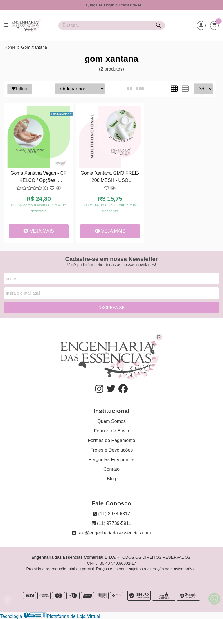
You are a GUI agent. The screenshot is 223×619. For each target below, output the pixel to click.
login (111, 5)
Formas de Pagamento (111, 440)
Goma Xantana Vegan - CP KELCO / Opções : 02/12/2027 (38, 177)
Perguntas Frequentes (111, 459)
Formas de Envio (111, 430)
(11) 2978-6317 (111, 513)
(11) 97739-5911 (112, 523)
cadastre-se (131, 5)
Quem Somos (111, 421)
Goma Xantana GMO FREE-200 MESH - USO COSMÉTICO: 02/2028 (110, 177)
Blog (111, 478)
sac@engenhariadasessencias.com (111, 532)
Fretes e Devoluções (111, 450)
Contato (111, 469)
